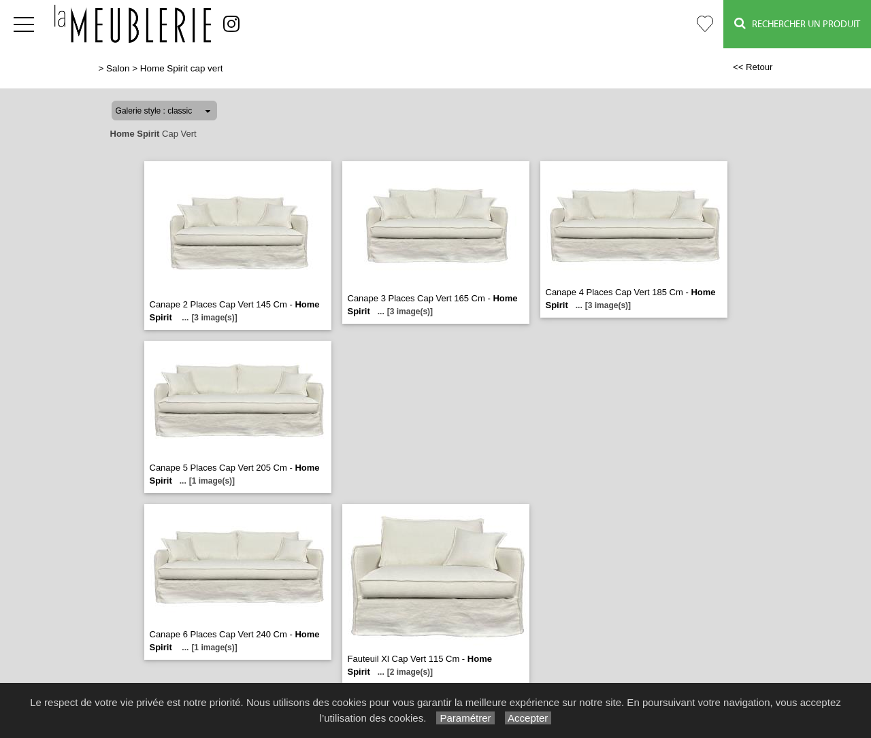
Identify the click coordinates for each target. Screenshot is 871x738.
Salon (117, 68)
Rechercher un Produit (797, 23)
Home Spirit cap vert (181, 68)
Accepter (528, 718)
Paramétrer (465, 718)
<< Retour (753, 67)
